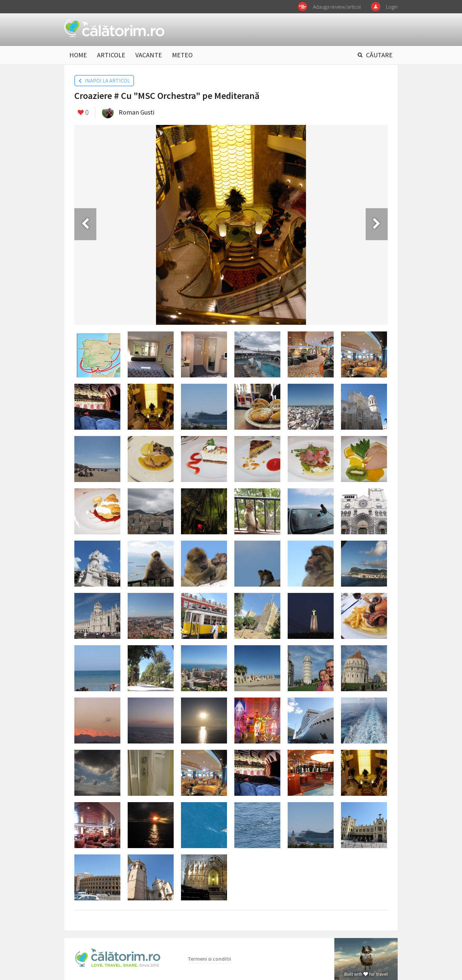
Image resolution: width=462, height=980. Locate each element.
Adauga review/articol (337, 6)
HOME (78, 55)
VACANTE (148, 55)
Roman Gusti (136, 112)
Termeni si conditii (209, 958)
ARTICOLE (111, 55)
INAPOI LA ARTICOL (104, 80)
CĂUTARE (379, 55)
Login (392, 6)
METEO (182, 55)
